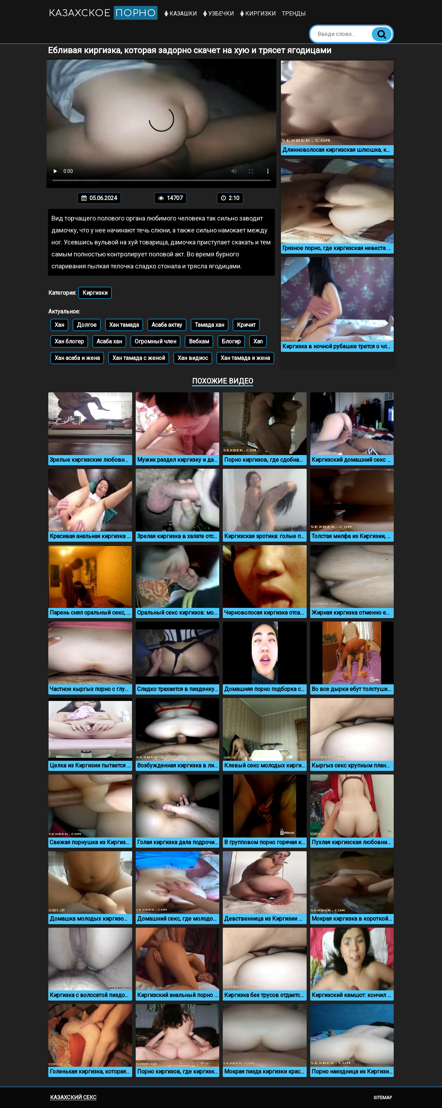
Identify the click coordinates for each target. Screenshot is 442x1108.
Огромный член (155, 341)
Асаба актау (167, 325)
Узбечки (218, 13)
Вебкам (199, 341)
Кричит (246, 325)
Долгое (87, 325)
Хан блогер (69, 341)
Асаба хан (109, 341)
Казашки (181, 13)
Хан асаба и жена (77, 358)
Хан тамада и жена (245, 358)
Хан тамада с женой (138, 358)
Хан (59, 325)
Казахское (103, 13)
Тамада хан (209, 325)
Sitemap (383, 1097)
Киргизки (258, 13)
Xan (258, 341)
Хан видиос (193, 358)
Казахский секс (73, 1097)
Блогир (231, 341)
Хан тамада (124, 325)
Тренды (294, 13)
